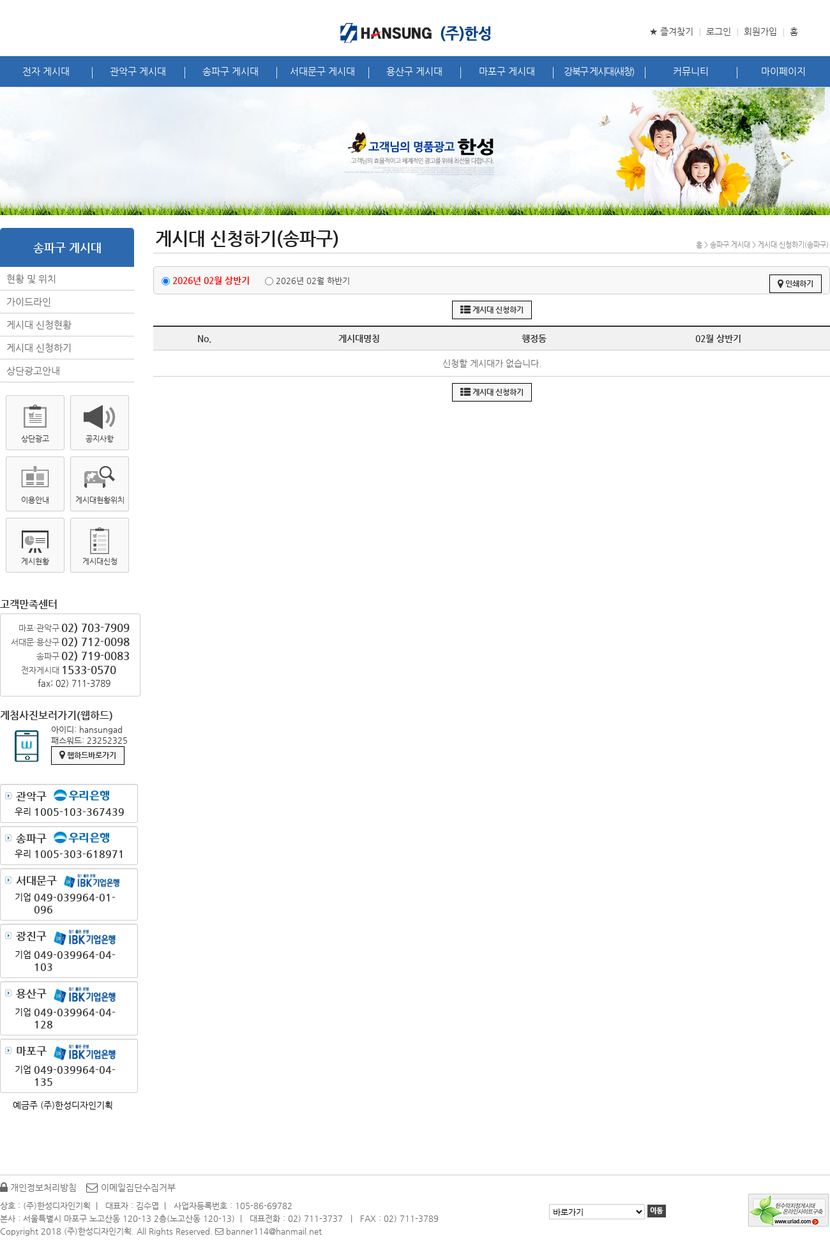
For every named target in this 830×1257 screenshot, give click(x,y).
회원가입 (760, 31)
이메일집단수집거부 (131, 1187)
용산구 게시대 (414, 71)
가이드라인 (28, 301)
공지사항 (100, 438)
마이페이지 (783, 71)
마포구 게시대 (507, 71)
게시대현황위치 (99, 499)
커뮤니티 (691, 71)
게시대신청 (99, 561)
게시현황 (35, 561)
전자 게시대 (46, 71)
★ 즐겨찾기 (671, 31)
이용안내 (35, 499)
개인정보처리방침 (38, 1187)
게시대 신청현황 (39, 324)
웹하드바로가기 (87, 755)
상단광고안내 (33, 370)
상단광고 (35, 438)
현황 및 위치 (31, 278)
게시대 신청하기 (39, 347)
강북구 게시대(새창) (599, 71)
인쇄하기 (795, 283)
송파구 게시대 (230, 71)
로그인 (718, 31)
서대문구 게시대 (322, 71)
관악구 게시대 (138, 71)
